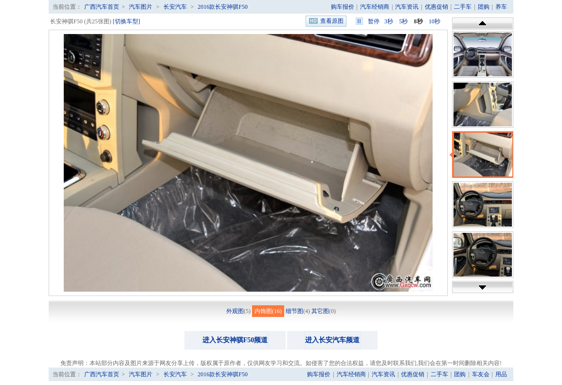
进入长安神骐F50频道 (235, 340)
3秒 (388, 21)
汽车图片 (140, 6)
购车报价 (342, 6)
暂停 (374, 21)
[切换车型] (126, 21)
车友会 (480, 374)
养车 (501, 6)
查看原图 (332, 21)
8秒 (418, 21)
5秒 (403, 21)
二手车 (462, 6)
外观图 (235, 311)
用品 (501, 374)
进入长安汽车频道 (332, 340)
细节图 (294, 311)
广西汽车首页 (101, 6)
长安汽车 (175, 6)
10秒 (434, 21)
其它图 (320, 311)
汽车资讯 (406, 6)
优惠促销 (436, 6)
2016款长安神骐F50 (223, 6)
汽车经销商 (374, 6)
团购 (483, 6)
